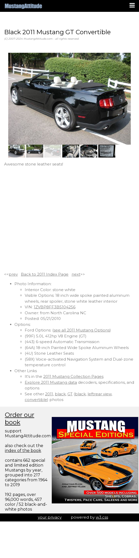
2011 (49, 393)
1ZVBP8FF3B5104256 (54, 306)
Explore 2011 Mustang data (51, 382)
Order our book (19, 418)
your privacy (50, 517)
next (76, 274)
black (60, 393)
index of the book (23, 450)
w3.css (102, 517)
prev (13, 274)
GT (70, 393)
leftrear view (99, 393)
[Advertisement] (48, 219)
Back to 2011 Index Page (44, 274)
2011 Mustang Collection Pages (73, 376)
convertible (36, 399)
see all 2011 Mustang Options (82, 330)
